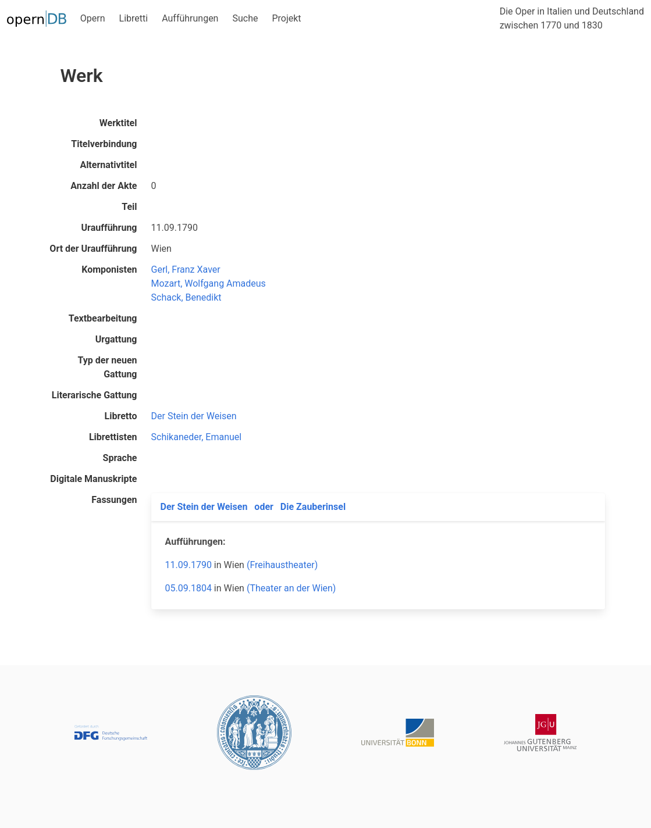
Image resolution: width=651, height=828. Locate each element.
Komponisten (109, 269)
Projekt (286, 18)
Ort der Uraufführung (93, 248)
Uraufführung (109, 227)
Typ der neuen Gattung (107, 367)
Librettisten (113, 436)
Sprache (120, 457)
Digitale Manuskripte (93, 478)
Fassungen (114, 499)
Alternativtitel (108, 164)
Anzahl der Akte (103, 185)
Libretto (121, 416)
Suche (245, 18)
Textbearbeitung (103, 318)
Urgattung (116, 339)
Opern (92, 18)
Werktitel (118, 123)
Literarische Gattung (94, 395)
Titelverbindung (104, 143)
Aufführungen (190, 18)
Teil (129, 206)
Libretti (133, 18)
